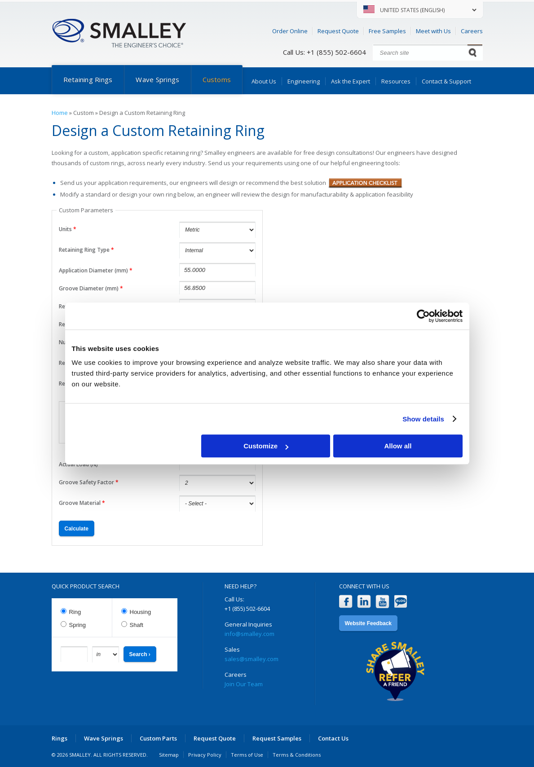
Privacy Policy (204, 754)
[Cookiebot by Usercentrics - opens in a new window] (423, 316)
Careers (472, 31)
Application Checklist (365, 183)
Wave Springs (157, 79)
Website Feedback (368, 623)
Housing (140, 612)
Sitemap (169, 754)
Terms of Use (247, 754)
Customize (265, 446)
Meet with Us (433, 31)
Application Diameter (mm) (95, 270)
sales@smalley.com (251, 659)
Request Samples (276, 738)
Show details (423, 419)
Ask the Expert (350, 81)
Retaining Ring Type (86, 250)
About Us (264, 81)
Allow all (398, 446)
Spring (77, 625)
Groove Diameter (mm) (91, 288)
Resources (395, 81)
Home (60, 113)
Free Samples (387, 31)
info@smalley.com (249, 634)
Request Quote (338, 31)
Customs (217, 79)
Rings (59, 738)
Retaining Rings (88, 79)
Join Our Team (244, 684)
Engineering (303, 81)
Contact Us (333, 738)
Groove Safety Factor (89, 482)
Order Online (290, 31)
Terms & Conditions (297, 754)
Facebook (346, 602)
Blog (401, 602)
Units (67, 229)
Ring (75, 612)
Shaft (136, 625)
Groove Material (82, 503)
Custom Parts (158, 738)
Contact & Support (446, 81)
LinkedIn (364, 602)
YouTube (382, 602)
